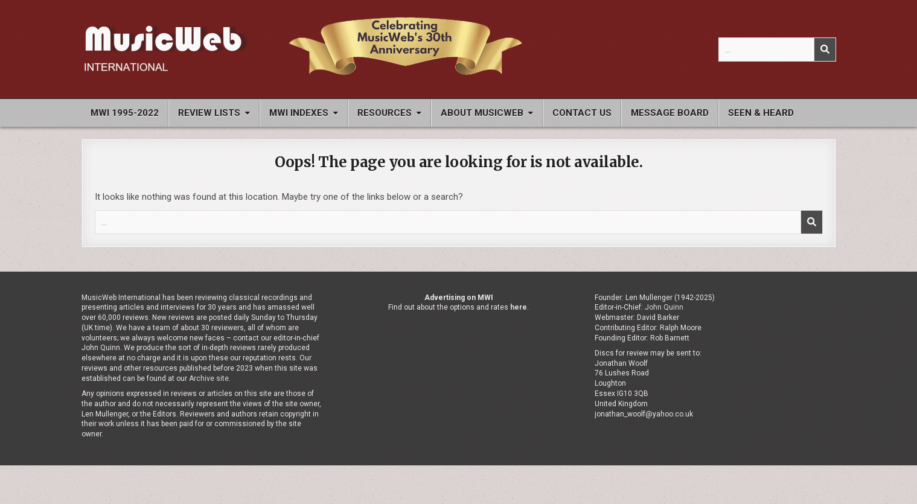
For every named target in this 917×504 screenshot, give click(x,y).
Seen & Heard (761, 112)
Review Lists (209, 112)
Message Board (670, 112)
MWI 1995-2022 (125, 112)
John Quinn (664, 307)
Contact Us (582, 112)
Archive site (209, 378)
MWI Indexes (298, 112)
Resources (384, 112)
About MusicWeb (482, 112)
